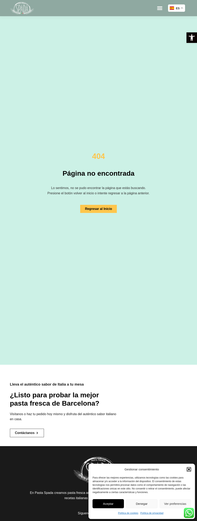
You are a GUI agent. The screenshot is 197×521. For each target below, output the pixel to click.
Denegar (142, 503)
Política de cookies (128, 513)
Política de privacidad (151, 513)
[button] (191, 37)
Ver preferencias (175, 503)
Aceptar (108, 503)
